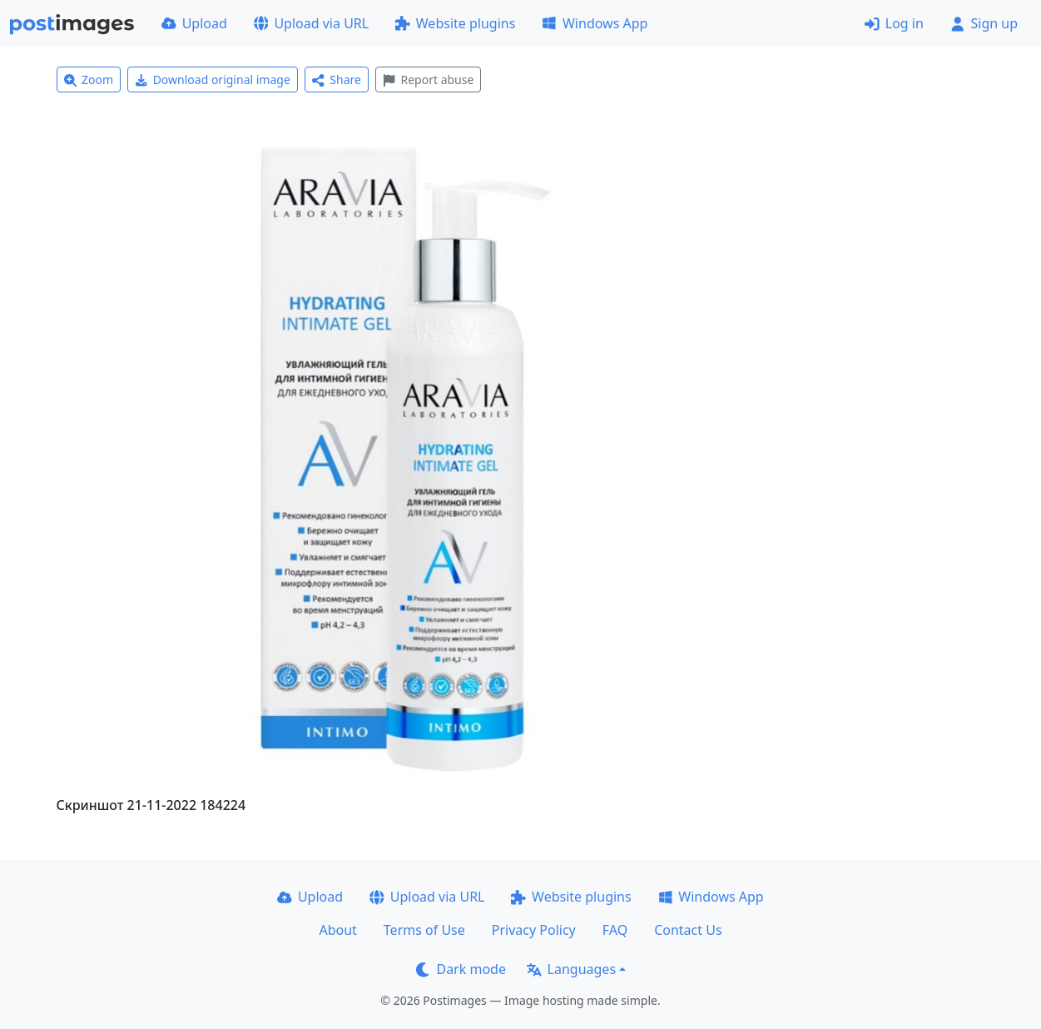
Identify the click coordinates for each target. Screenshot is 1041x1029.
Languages (571, 969)
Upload (194, 23)
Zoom (89, 79)
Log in (894, 23)
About (337, 930)
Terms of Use (424, 930)
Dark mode (461, 969)
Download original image (212, 79)
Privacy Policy (534, 930)
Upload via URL (311, 23)
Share (336, 79)
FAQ (614, 930)
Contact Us (687, 930)
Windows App (594, 23)
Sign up (984, 23)
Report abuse (428, 79)
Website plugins (455, 23)
